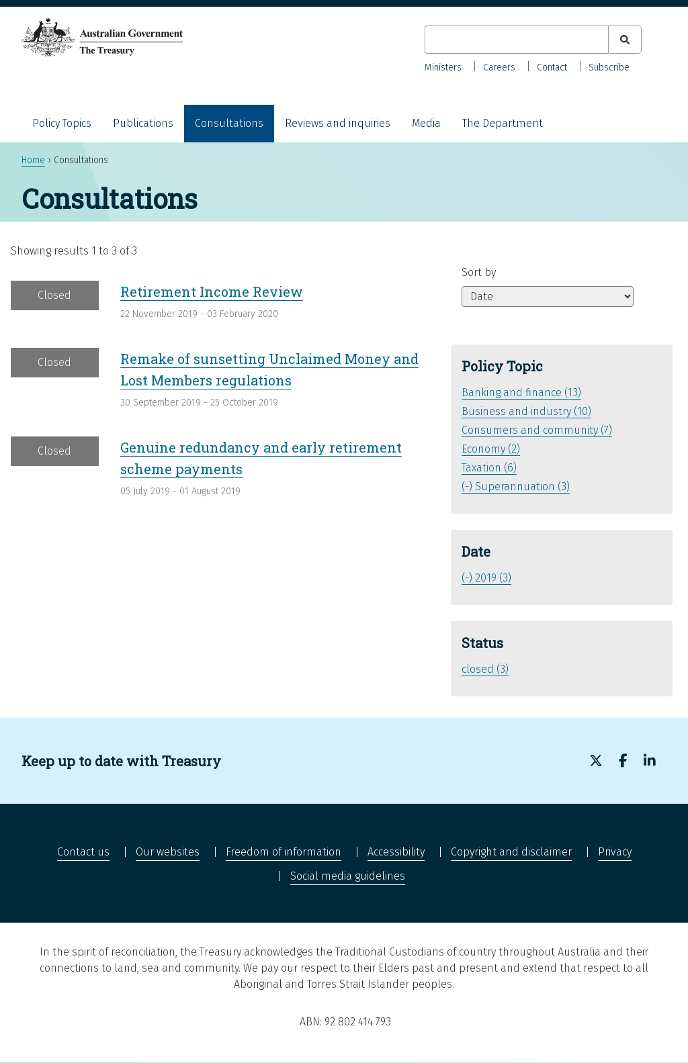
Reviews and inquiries (337, 123)
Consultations (229, 123)
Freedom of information (283, 851)
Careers (499, 67)
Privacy (615, 851)
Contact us (83, 851)
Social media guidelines (347, 876)
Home (33, 160)
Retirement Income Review (211, 291)
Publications (143, 123)
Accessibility (396, 851)
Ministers (443, 67)
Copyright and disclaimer (511, 851)
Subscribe (609, 67)
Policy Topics (61, 123)
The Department (502, 123)
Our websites (168, 851)
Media (426, 123)
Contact (552, 67)
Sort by (479, 272)
